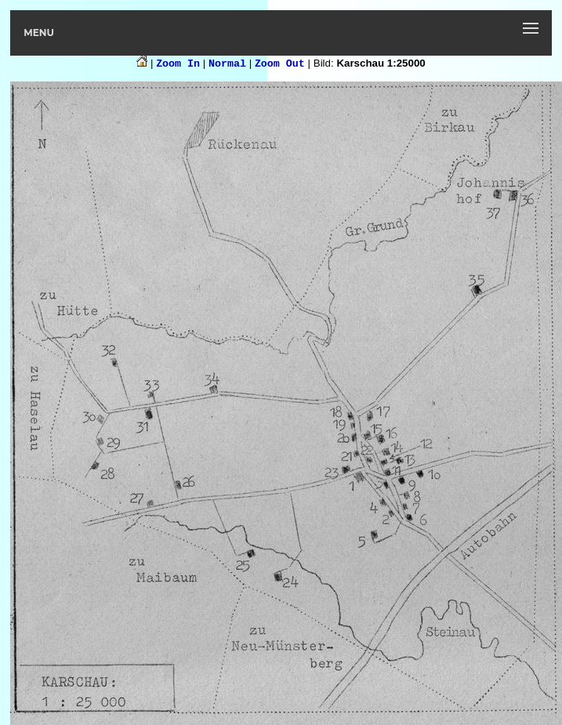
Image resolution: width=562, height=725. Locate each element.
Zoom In (178, 64)
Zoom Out (280, 64)
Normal (227, 64)
